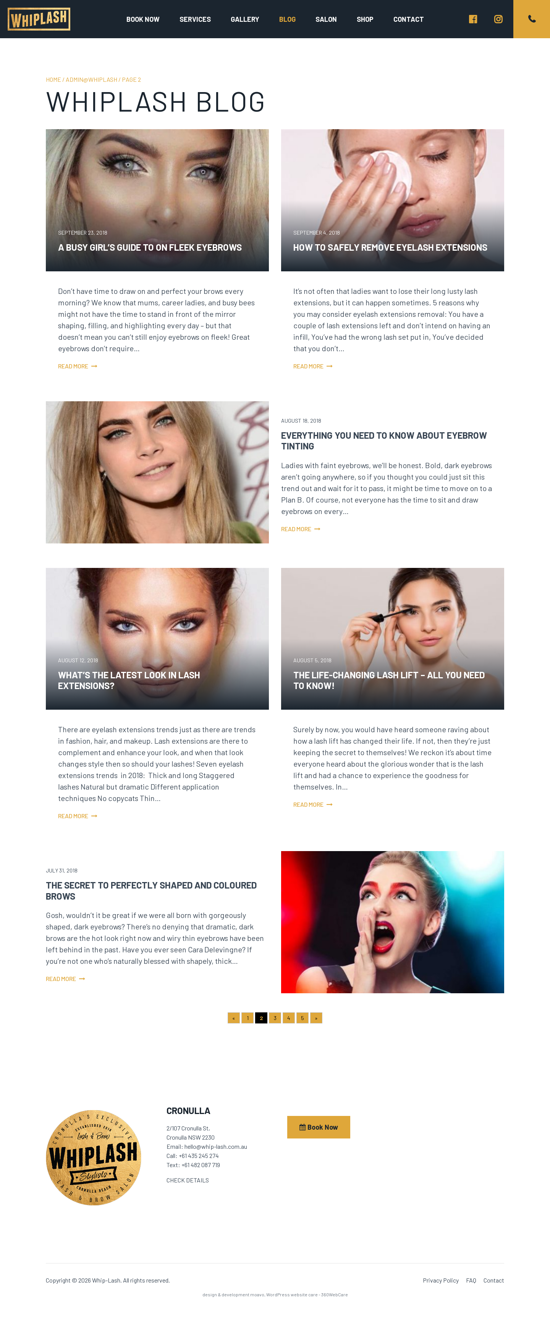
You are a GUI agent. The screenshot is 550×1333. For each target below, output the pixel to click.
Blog (287, 19)
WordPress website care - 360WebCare (307, 1294)
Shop (365, 19)
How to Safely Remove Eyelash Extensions (390, 247)
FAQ (471, 1280)
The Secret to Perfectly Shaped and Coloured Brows (151, 890)
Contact (408, 19)
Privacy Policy (441, 1280)
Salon (326, 19)
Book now (143, 19)
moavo (257, 1294)
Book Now (318, 1127)
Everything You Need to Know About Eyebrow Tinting (384, 441)
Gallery (245, 19)
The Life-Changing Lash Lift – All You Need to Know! (389, 680)
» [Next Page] (316, 1018)
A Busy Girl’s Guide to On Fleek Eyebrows (150, 247)
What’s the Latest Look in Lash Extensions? (129, 680)
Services (195, 19)
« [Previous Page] (233, 1018)
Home (53, 79)
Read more (73, 366)
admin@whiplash (91, 79)
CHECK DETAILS (188, 1180)
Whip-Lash (39, 19)
